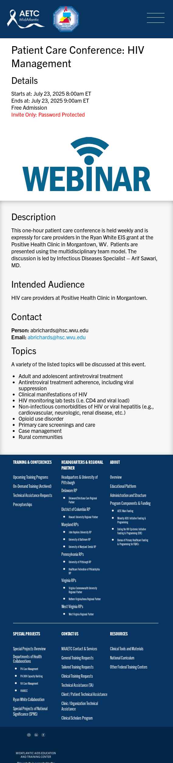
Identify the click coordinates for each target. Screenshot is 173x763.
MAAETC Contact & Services (79, 608)
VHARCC (24, 650)
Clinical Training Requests (77, 635)
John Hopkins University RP (80, 491)
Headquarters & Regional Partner (82, 424)
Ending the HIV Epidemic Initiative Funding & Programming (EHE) (131, 490)
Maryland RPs (70, 483)
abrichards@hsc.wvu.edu (52, 306)
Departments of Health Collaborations (27, 618)
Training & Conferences (32, 421)
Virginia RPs (68, 539)
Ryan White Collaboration (28, 658)
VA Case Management (29, 643)
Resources (119, 593)
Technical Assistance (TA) (77, 644)
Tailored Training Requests (77, 626)
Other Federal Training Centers (128, 626)
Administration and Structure (128, 454)
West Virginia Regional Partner (81, 573)
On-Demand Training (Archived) (32, 445)
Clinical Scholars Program (77, 677)
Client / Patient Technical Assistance (84, 653)
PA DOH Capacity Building (31, 635)
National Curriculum (122, 617)
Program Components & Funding (130, 462)
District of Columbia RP (75, 468)
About (115, 421)
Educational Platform (123, 445)
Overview (116, 436)
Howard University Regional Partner (83, 476)
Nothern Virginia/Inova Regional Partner (85, 558)
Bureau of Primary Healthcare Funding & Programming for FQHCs (132, 501)
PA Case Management (29, 628)
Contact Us (69, 593)
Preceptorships (22, 463)
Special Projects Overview (29, 608)
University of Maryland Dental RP (82, 506)
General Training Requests (77, 617)
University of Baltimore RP (80, 499)
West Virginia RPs (72, 565)
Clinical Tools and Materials (127, 608)
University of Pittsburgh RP (80, 521)
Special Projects (26, 593)
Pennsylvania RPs (72, 513)
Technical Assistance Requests (32, 454)
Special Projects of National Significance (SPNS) (30, 670)
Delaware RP (69, 449)
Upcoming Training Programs (30, 436)
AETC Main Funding (125, 470)
